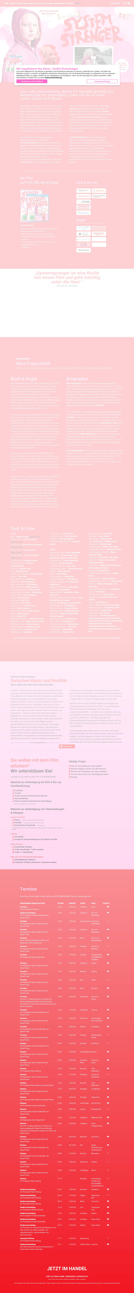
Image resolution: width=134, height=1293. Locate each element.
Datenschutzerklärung (53, 78)
